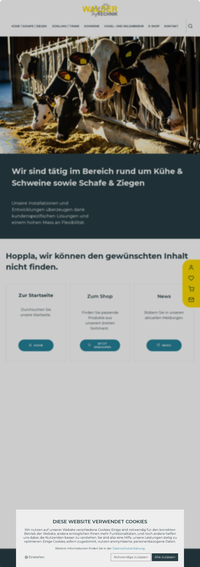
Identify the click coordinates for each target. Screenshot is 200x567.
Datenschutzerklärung (128, 548)
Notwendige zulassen (131, 557)
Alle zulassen (165, 557)
